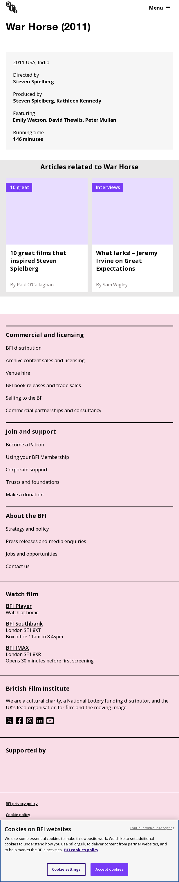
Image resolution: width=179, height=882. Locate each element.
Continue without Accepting (152, 828)
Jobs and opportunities (31, 553)
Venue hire (18, 372)
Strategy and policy (27, 528)
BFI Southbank (24, 623)
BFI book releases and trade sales (43, 385)
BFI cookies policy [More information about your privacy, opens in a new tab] (81, 849)
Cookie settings (66, 869)
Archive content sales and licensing (45, 360)
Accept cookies (109, 869)
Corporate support (27, 469)
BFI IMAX (17, 647)
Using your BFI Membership (37, 457)
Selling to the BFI (25, 397)
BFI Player (19, 605)
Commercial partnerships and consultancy (53, 410)
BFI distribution (23, 347)
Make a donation (25, 494)
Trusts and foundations (32, 482)
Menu (159, 7)
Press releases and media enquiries (46, 541)
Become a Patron (25, 444)
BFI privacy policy (22, 803)
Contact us (18, 566)
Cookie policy (18, 814)
